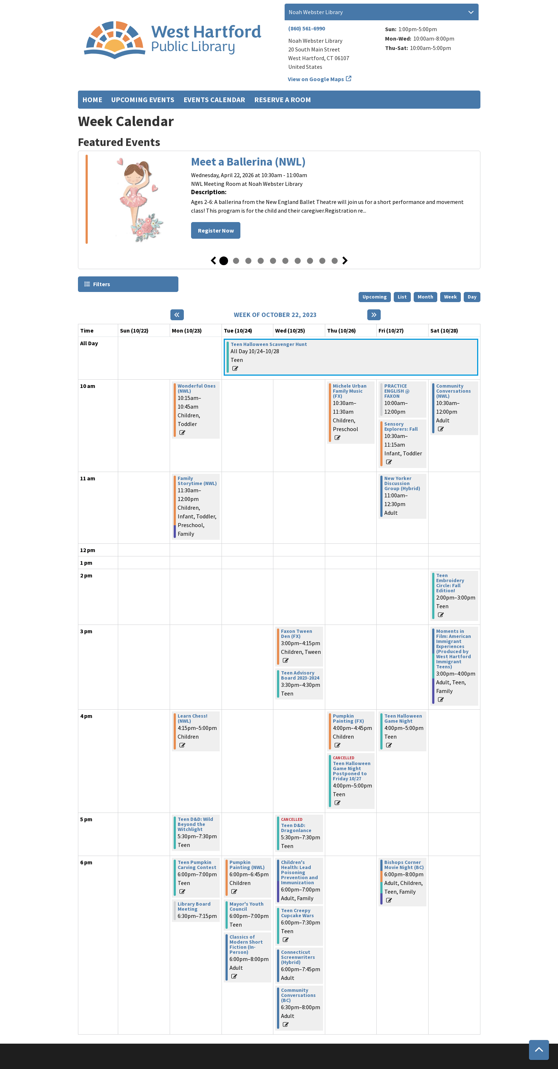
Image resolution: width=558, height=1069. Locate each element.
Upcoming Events (142, 99)
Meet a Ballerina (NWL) (248, 161)
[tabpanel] (279, 199)
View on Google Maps (316, 79)
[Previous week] (177, 314)
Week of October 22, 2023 (275, 315)
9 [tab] (322, 260)
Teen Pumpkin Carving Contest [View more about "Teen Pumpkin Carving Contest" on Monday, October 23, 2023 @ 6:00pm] (197, 865)
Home (92, 99)
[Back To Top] (539, 1050)
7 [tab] (297, 260)
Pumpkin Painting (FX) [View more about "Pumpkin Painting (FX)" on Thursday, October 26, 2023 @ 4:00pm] (348, 718)
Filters (101, 284)
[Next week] (374, 314)
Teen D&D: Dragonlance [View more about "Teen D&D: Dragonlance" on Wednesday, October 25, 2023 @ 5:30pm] (296, 828)
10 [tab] (334, 260)
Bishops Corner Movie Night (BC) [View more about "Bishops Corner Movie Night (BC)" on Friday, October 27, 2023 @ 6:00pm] (404, 865)
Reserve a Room (282, 99)
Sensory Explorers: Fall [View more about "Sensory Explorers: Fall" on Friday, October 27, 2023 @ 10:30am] (401, 426)
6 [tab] (285, 260)
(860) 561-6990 (306, 28)
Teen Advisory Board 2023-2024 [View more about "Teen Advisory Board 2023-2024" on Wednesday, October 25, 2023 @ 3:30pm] (300, 675)
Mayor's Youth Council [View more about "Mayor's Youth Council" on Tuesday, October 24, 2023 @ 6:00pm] (247, 906)
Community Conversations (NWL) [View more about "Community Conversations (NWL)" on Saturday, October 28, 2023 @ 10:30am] (453, 390)
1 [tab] (223, 260)
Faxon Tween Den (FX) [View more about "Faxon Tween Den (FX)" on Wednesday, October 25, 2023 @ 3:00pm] (296, 634)
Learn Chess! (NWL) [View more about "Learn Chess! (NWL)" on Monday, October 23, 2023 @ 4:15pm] (192, 718)
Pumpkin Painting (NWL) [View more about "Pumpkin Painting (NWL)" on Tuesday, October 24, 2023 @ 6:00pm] (247, 865)
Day (472, 296)
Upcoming (375, 296)
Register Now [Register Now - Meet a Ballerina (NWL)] (216, 230)
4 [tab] (260, 260)
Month (425, 296)
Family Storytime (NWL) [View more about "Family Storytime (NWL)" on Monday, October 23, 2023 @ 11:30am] (197, 481)
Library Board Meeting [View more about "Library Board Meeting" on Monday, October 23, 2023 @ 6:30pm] (194, 906)
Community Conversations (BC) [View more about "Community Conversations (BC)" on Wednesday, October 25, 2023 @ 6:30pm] (298, 995)
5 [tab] (273, 260)
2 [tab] (236, 260)
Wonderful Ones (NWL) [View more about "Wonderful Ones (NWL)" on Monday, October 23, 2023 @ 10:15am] (197, 388)
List (402, 296)
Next (345, 260)
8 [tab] (310, 260)
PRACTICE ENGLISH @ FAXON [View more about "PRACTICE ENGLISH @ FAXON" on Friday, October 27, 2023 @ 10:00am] (397, 390)
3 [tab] (248, 260)
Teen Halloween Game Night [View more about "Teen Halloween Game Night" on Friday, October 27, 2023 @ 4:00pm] (403, 718)
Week (450, 296)
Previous (213, 260)
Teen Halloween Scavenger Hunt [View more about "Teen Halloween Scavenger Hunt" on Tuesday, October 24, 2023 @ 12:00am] (269, 344)
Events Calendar (214, 99)
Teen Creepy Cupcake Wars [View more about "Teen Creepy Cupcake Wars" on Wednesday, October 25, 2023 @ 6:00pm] (297, 913)
